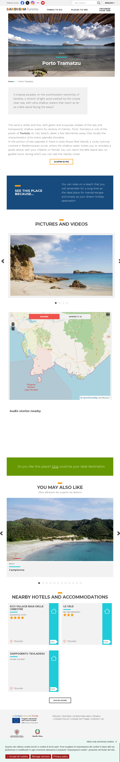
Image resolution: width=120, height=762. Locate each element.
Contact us (97, 719)
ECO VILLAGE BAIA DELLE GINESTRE (27, 608)
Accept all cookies (17, 756)
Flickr (38, 2)
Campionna (16, 569)
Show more (60, 700)
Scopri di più (61, 161)
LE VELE (68, 606)
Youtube (43, 2)
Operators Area (82, 716)
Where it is (75, 316)
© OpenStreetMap (89, 398)
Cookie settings (80, 719)
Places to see (79, 9)
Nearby (44, 316)
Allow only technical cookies (103, 741)
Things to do (54, 9)
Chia (55, 466)
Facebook (22, 2)
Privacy (97, 716)
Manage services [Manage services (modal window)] (41, 756)
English (109, 3)
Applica (98, 3)
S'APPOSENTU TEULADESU (27, 653)
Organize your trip (105, 9)
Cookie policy (61, 719)
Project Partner (61, 716)
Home (11, 81)
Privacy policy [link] (61, 756)
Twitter (27, 2)
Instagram (32, 2)
